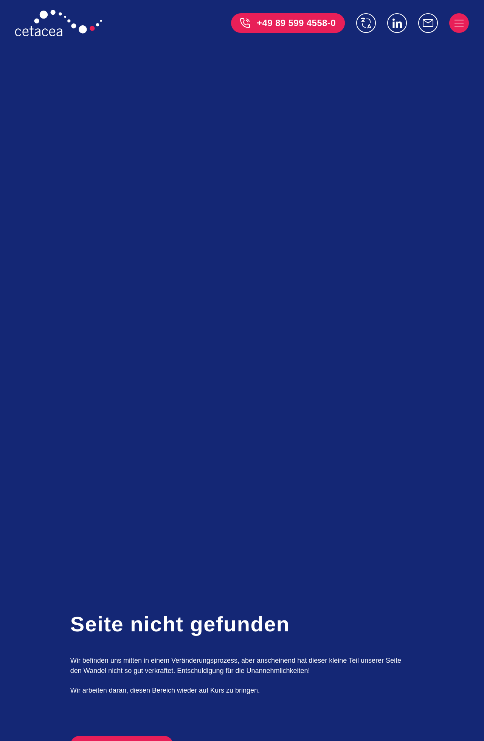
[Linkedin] (397, 23)
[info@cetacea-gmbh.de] (428, 23)
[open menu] (459, 23)
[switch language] (366, 23)
